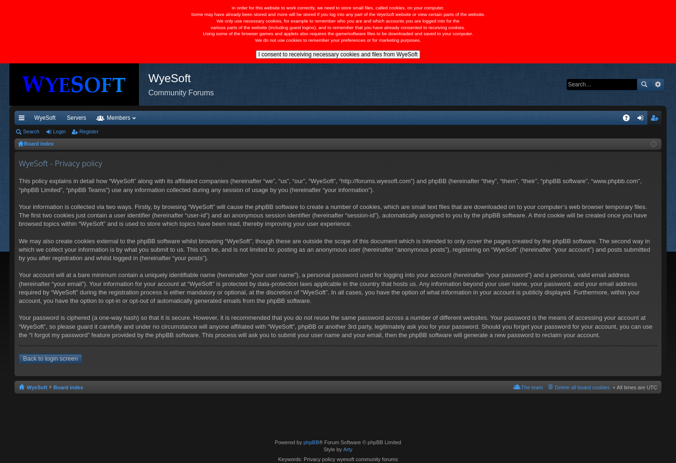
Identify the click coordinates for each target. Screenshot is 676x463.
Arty (348, 449)
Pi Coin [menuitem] (604, 118)
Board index (69, 387)
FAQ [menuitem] (629, 120)
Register (89, 131)
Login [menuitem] (642, 120)
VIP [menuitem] (102, 118)
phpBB (311, 442)
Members (208, 118)
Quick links (23, 120)
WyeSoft (44, 118)
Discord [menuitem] (127, 118)
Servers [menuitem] (76, 118)
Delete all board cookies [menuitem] (582, 387)
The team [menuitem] (532, 387)
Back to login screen (50, 358)
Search (644, 84)
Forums (166, 118)
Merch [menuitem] (576, 118)
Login (59, 131)
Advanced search (657, 84)
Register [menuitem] (656, 120)
